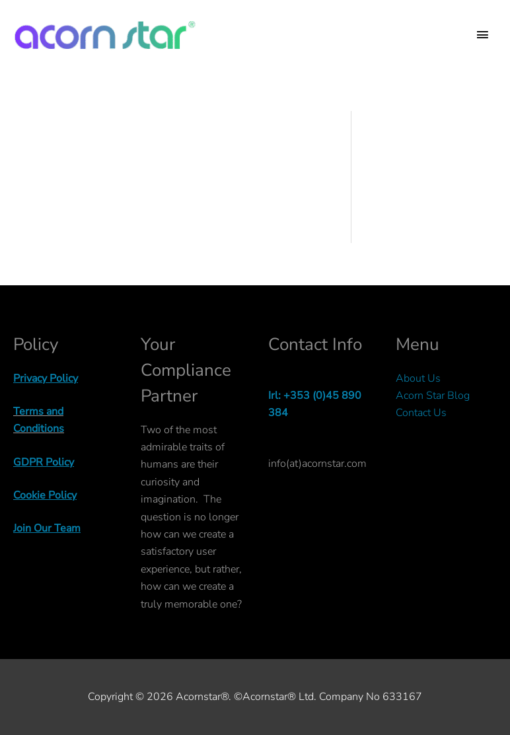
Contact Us (421, 412)
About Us (418, 378)
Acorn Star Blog (433, 395)
